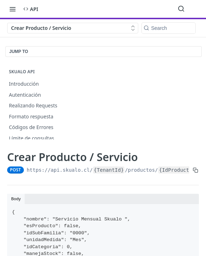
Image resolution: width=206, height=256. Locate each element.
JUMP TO (18, 51)
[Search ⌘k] (181, 9)
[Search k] (168, 28)
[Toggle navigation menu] (12, 9)
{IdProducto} (177, 170)
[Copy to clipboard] (195, 170)
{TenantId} (109, 170)
